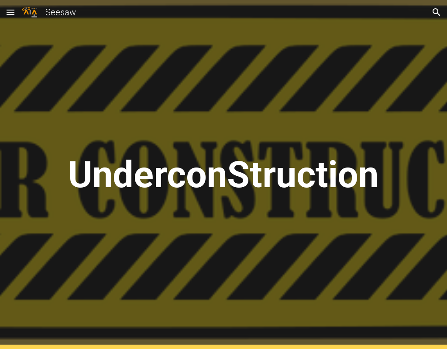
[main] (223, 174)
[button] (10, 12)
